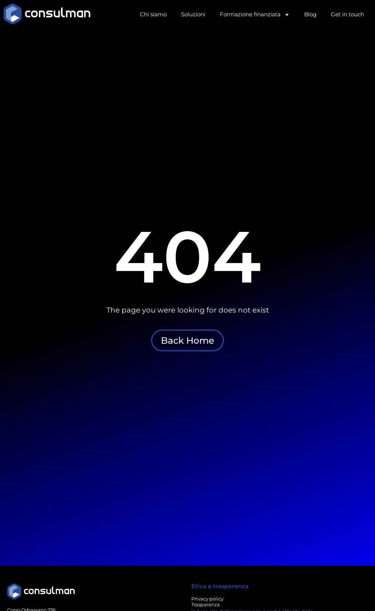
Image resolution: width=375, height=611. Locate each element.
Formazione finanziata (255, 14)
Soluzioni (193, 14)
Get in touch (347, 14)
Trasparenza (205, 604)
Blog (310, 14)
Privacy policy (207, 599)
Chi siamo (153, 14)
